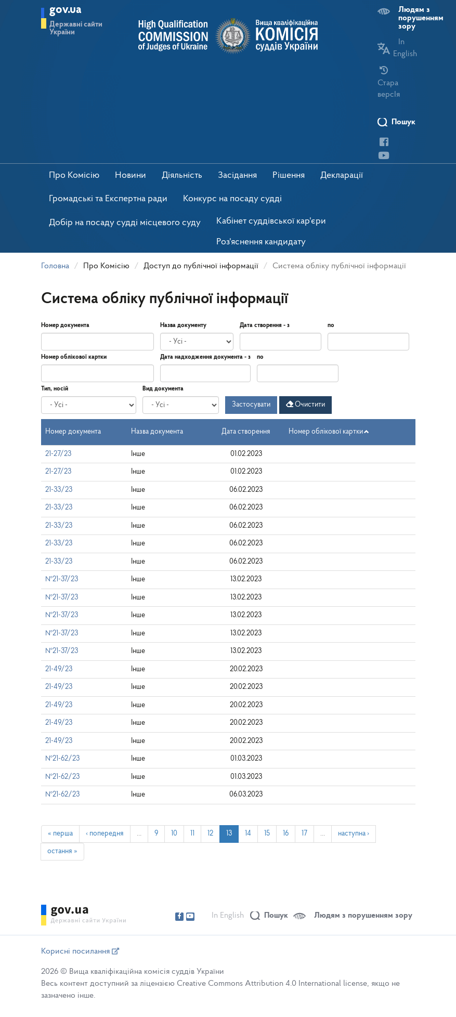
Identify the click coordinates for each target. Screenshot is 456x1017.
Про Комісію (74, 175)
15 (267, 834)
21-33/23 (58, 490)
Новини (130, 175)
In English (228, 915)
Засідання (237, 175)
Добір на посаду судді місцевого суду (125, 223)
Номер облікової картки (74, 357)
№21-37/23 (61, 579)
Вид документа (163, 389)
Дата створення (246, 432)
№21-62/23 (62, 759)
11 (192, 834)
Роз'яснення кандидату (261, 242)
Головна (55, 266)
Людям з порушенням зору (421, 18)
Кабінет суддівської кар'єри (271, 221)
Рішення (288, 175)
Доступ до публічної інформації (201, 266)
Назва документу (183, 325)
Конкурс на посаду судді (232, 199)
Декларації (341, 175)
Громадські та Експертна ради (108, 199)
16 (286, 834)
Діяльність (182, 175)
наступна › (353, 834)
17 (304, 834)
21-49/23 (58, 669)
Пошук (403, 122)
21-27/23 (58, 454)
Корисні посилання (80, 951)
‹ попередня (105, 834)
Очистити (305, 404)
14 (248, 834)
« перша (60, 834)
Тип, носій (54, 389)
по (331, 325)
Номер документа (65, 325)
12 (210, 834)
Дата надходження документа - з (205, 357)
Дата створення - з (265, 325)
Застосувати (251, 405)
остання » (62, 851)
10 (174, 834)
